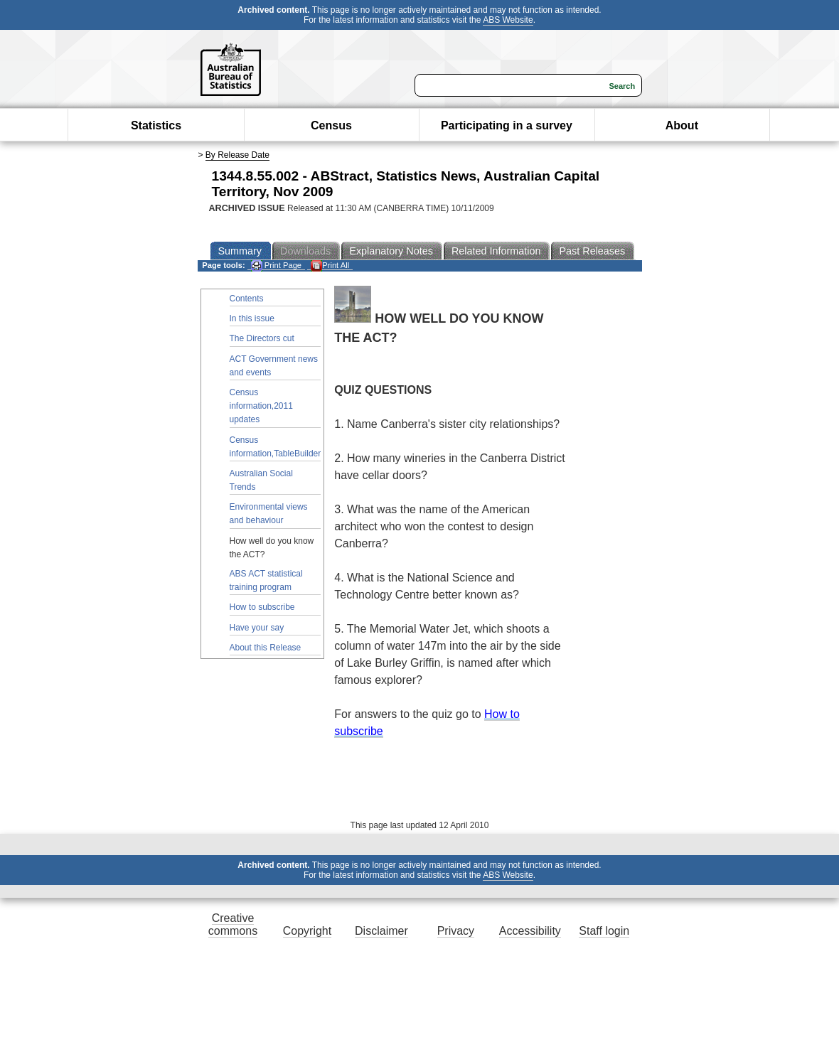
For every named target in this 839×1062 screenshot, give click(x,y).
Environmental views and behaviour (269, 513)
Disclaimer (381, 931)
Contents (247, 299)
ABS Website (508, 20)
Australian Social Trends (261, 480)
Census (331, 125)
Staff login (604, 931)
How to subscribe (262, 607)
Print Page (276, 265)
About (682, 125)
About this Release (265, 648)
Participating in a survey (506, 125)
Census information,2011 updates (261, 405)
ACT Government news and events (274, 365)
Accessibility (530, 931)
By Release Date (237, 155)
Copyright (307, 931)
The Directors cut (262, 338)
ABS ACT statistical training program (266, 580)
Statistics (156, 125)
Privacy (455, 931)
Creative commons (232, 924)
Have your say (257, 628)
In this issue (252, 318)
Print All (330, 265)
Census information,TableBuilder (275, 446)
